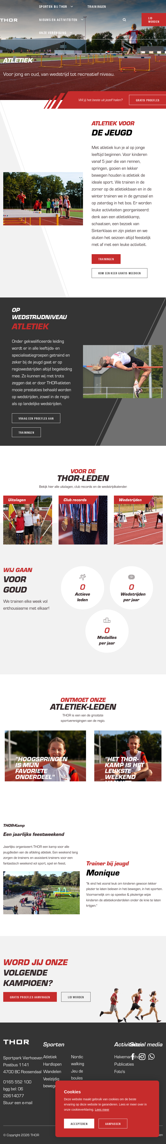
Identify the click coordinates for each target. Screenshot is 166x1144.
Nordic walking (77, 1060)
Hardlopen (52, 1064)
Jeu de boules (77, 1074)
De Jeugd (112, 132)
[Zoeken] (124, 19)
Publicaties (118, 1064)
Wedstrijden (130, 499)
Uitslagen (17, 499)
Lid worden (76, 997)
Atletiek (30, 325)
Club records (75, 499)
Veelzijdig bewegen (51, 1082)
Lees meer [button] (102, 1109)
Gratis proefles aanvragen (30, 997)
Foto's (118, 1071)
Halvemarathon (118, 1056)
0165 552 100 (17, 1081)
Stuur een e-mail (17, 1102)
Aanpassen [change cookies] (113, 1123)
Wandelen (52, 1071)
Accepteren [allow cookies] (79, 1123)
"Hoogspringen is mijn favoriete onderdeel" (41, 767)
